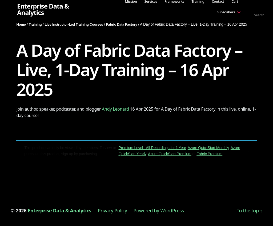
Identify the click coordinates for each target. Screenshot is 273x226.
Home (21, 24)
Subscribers (226, 12)
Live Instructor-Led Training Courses (74, 24)
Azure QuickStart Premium (169, 154)
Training (35, 24)
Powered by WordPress (159, 210)
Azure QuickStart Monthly (208, 148)
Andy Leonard (115, 109)
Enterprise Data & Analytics (43, 9)
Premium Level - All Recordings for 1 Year (152, 148)
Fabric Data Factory (121, 24)
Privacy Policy (112, 210)
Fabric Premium (209, 154)
